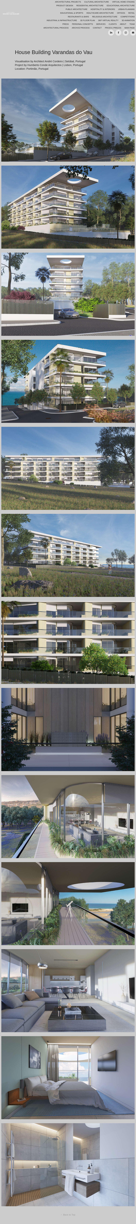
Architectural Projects (68, 2)
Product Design (64, 6)
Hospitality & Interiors (103, 9)
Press (65, 24)
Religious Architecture (104, 17)
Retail (131, 13)
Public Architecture (76, 9)
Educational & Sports (71, 13)
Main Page (129, 28)
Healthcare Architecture (100, 13)
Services (101, 24)
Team (132, 24)
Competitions (127, 17)
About (123, 24)
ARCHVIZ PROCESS (81, 28)
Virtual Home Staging (123, 2)
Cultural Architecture (96, 2)
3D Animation (128, 20)
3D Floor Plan (87, 20)
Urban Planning (126, 9)
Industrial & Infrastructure (62, 20)
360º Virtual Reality (108, 20)
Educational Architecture (121, 6)
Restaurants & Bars (78, 17)
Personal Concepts (82, 24)
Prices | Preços (113, 28)
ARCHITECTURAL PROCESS (56, 28)
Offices (121, 13)
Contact (97, 28)
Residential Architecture (89, 6)
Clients (113, 24)
